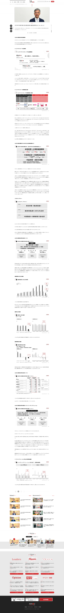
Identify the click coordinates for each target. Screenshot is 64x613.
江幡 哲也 (31, 32)
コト (12, 2)
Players (34, 497)
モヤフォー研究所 (22, 2)
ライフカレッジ (20, 539)
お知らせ (15, 2)
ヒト (10, 2)
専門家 (18, 2)
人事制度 (34, 503)
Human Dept (38, 539)
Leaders (34, 516)
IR (28, 32)
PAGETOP (51, 31)
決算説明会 (35, 32)
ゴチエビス (29, 539)
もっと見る (16, 573)
